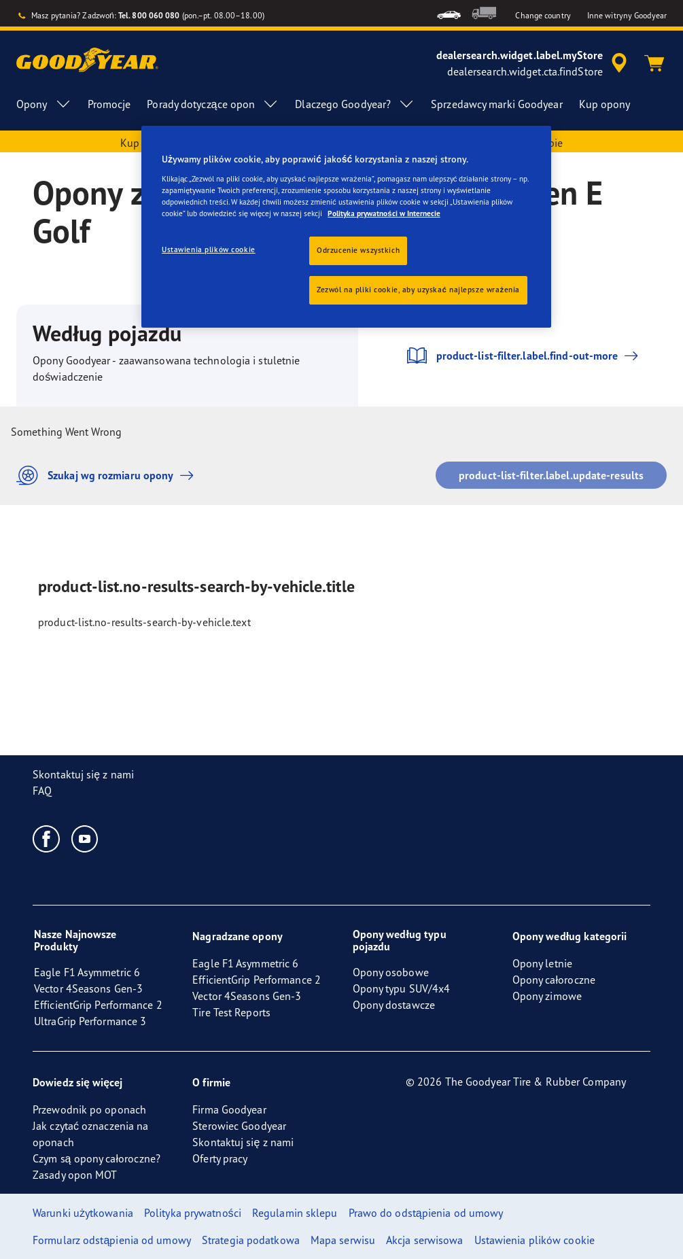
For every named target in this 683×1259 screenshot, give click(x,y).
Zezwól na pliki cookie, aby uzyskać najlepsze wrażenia (418, 289)
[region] (346, 227)
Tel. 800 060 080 (149, 15)
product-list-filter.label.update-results (551, 475)
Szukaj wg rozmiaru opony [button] (108, 475)
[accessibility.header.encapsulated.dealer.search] (533, 63)
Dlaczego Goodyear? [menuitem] (355, 104)
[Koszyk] (654, 63)
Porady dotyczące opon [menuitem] (213, 104)
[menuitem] (449, 13)
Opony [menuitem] (43, 104)
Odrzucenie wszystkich (358, 250)
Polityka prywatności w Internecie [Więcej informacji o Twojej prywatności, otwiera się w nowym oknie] (384, 213)
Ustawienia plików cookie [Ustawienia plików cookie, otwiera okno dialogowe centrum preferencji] (209, 249)
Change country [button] (542, 15)
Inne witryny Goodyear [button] (627, 15)
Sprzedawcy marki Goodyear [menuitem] (497, 104)
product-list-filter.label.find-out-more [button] (523, 355)
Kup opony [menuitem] (605, 104)
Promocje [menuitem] (109, 104)
